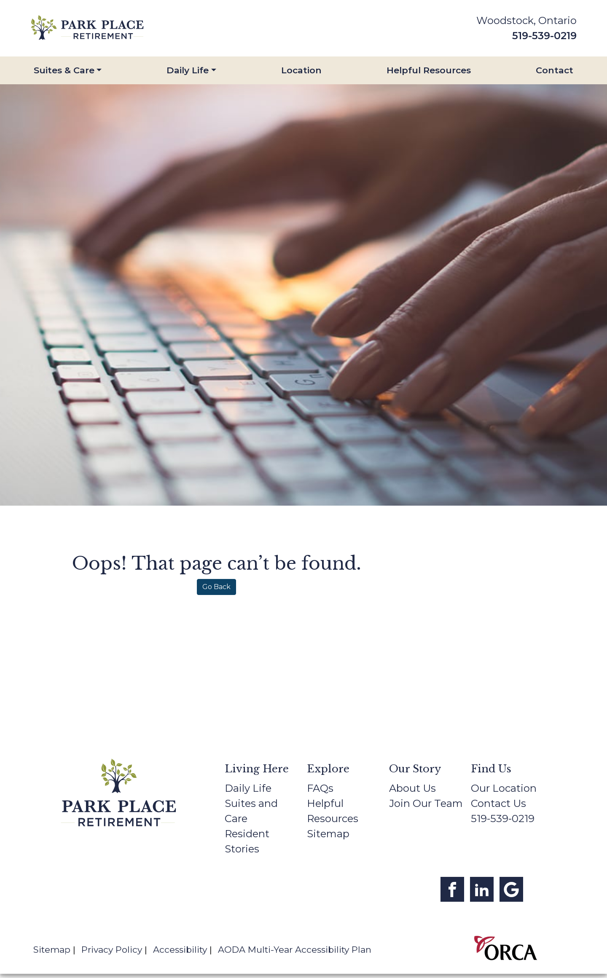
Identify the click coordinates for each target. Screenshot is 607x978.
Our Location (504, 788)
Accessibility (180, 949)
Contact (554, 70)
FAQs (320, 788)
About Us (412, 788)
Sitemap (328, 834)
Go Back (216, 587)
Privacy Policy (111, 949)
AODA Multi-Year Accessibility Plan (294, 949)
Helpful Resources (429, 70)
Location (301, 70)
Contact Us (498, 803)
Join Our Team (426, 803)
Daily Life (188, 70)
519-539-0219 (544, 35)
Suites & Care (64, 70)
